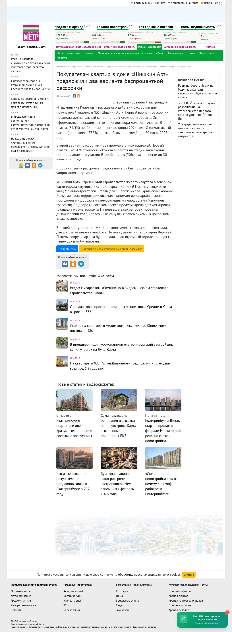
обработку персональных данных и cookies (149, 574)
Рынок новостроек (149, 47)
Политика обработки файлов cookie (129, 626)
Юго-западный (72, 600)
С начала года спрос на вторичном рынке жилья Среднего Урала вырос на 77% (30, 85)
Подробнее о (67, 249)
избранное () (211, 3)
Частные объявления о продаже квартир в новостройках (130, 53)
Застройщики (175, 53)
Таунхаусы (122, 610)
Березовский (71, 610)
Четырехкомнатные (23, 605)
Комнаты (16, 610)
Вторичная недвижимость (119, 47)
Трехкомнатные (21, 600)
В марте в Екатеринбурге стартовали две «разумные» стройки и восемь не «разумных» (74, 425)
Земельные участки (128, 600)
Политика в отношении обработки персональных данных (85, 626)
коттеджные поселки (156, 26)
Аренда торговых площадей (186, 600)
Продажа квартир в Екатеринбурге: (34, 584)
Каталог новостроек (68, 53)
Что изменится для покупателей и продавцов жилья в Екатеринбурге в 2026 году (74, 483)
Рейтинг (89, 53)
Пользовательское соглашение (42, 626)
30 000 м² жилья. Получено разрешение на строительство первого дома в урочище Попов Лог (197, 111)
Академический (73, 591)
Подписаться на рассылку (111, 249)
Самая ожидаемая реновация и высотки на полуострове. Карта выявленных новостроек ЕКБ (118, 425)
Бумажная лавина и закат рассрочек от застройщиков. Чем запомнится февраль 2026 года (117, 483)
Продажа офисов (180, 591)
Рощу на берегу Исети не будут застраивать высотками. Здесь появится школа (197, 91)
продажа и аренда (69, 26)
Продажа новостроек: (77, 584)
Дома (119, 596)
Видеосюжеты (207, 53)
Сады (119, 605)
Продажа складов (180, 605)
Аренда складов (179, 610)
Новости (62, 57)
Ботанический (72, 596)
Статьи (191, 53)
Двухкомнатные (21, 596)
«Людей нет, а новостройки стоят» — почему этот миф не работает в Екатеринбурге (162, 483)
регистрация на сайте (183, 3)
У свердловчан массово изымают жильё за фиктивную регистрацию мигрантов (196, 130)
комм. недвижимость (198, 26)
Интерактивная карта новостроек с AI (78, 47)
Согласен (189, 574)
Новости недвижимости (31, 47)
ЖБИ (66, 605)
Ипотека (210, 47)
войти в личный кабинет (148, 3)
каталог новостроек (113, 26)
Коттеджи (122, 591)
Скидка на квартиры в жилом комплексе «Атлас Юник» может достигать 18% (30, 103)
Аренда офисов (178, 596)
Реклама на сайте (19, 626)
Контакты (151, 626)
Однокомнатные (21, 591)
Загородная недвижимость (180, 47)
